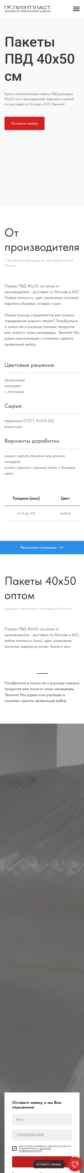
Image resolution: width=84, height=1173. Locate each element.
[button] (24, 123)
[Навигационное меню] (76, 9)
